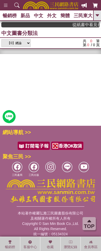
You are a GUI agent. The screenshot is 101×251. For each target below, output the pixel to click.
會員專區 (91, 244)
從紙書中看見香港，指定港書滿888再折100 (88, 24)
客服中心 (30, 244)
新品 (25, 15)
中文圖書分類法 (19, 33)
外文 (51, 15)
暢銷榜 (10, 15)
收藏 (50, 244)
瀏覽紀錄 (70, 244)
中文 (38, 15)
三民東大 (83, 15)
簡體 (65, 15)
